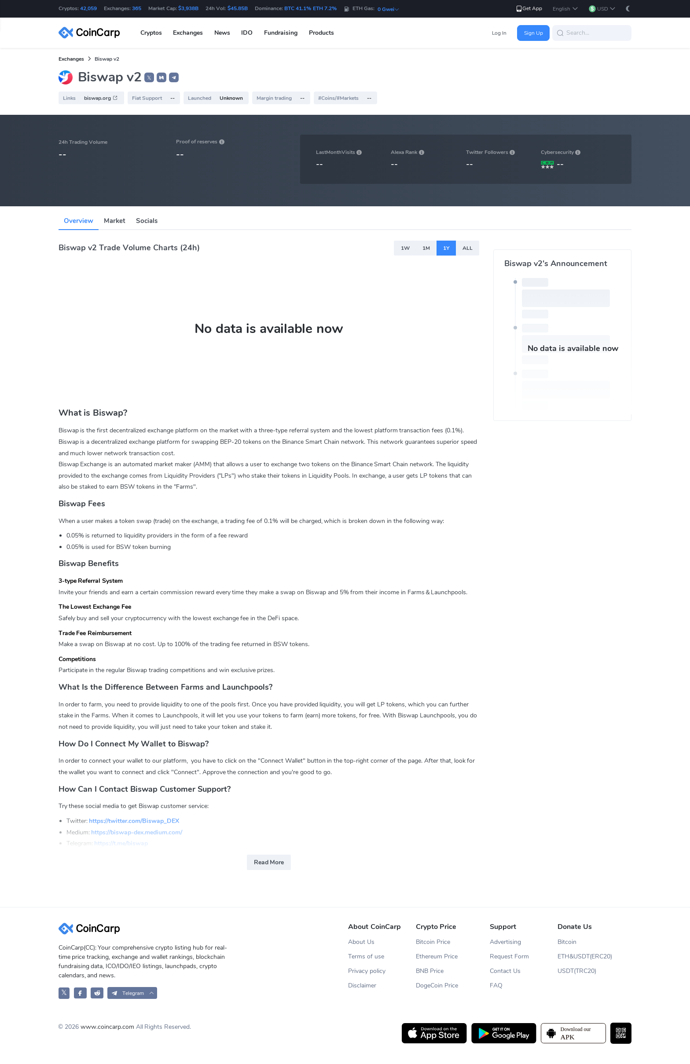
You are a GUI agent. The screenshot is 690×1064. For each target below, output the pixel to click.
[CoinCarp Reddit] (97, 992)
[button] (565, 9)
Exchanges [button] (188, 33)
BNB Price (430, 971)
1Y (446, 248)
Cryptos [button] (151, 33)
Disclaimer (362, 985)
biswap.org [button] (100, 98)
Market (114, 220)
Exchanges (71, 58)
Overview (78, 220)
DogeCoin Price (437, 985)
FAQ (496, 985)
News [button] (222, 33)
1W (405, 248)
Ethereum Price (437, 956)
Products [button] (321, 33)
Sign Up (533, 33)
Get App (528, 8)
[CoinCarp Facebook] (80, 992)
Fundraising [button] (280, 33)
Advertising (505, 942)
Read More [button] (269, 862)
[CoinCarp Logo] (92, 33)
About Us (361, 942)
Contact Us (505, 971)
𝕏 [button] (149, 77)
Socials (147, 220)
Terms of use (366, 956)
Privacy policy (366, 971)
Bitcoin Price (433, 942)
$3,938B (188, 8)
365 (136, 8)
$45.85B (238, 8)
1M (426, 248)
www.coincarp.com (107, 1027)
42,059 (88, 8)
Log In (499, 33)
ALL (467, 248)
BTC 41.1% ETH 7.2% (310, 8)
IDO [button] (247, 33)
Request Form (509, 956)
